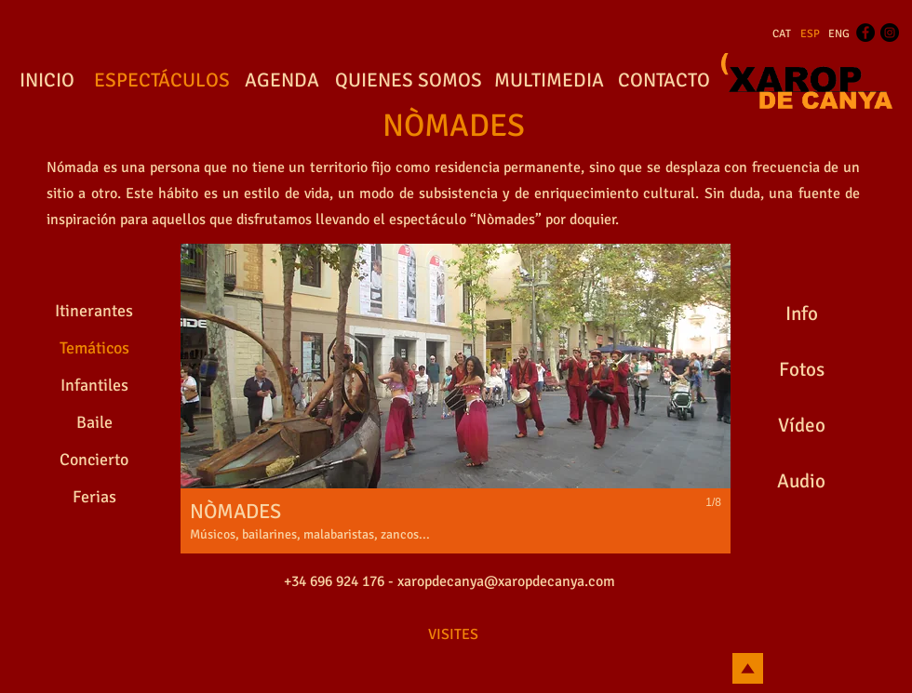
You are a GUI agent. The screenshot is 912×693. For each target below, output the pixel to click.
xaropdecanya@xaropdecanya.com (506, 581)
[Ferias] (94, 497)
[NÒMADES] (453, 126)
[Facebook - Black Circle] (865, 32)
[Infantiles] (94, 386)
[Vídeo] (801, 426)
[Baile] (94, 423)
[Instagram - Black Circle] (889, 32)
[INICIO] (46, 81)
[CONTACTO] (664, 81)
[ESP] (810, 34)
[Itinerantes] (94, 311)
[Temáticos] (94, 348)
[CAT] (781, 34)
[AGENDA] (282, 81)
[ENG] (839, 34)
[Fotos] (801, 370)
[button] (456, 398)
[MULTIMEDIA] (548, 81)
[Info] (801, 314)
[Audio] (801, 481)
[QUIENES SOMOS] (408, 81)
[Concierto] (94, 460)
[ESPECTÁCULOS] (161, 81)
